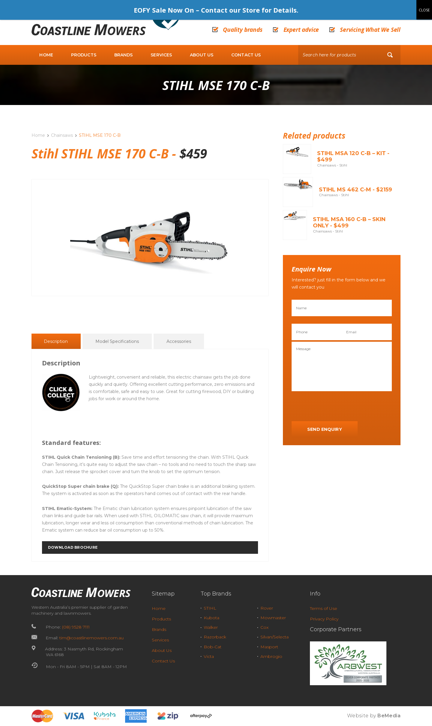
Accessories (178, 341)
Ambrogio (271, 656)
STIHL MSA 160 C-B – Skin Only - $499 (349, 222)
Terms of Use (323, 608)
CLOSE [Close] (424, 10)
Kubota (211, 617)
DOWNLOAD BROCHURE (73, 547)
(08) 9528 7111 (76, 627)
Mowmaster (273, 617)
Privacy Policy (324, 619)
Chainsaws (62, 135)
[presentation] (337, 406)
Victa (209, 656)
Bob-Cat (212, 647)
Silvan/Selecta (274, 637)
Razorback (215, 637)
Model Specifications (117, 341)
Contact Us (246, 55)
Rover (266, 608)
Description (56, 341)
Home (46, 55)
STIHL (210, 608)
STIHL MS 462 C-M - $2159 (355, 189)
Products (83, 55)
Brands (123, 55)
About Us (201, 55)
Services (161, 55)
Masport (269, 647)
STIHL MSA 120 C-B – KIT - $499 (353, 156)
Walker (211, 627)
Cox (264, 627)
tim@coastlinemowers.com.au (91, 637)
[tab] (56, 341)
